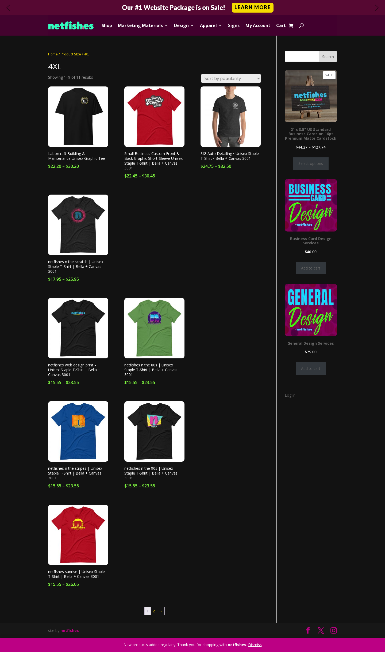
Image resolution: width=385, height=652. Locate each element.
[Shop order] (231, 78)
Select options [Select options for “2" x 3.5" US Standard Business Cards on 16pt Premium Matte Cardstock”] (310, 163)
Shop (107, 25)
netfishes (69, 630)
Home (53, 54)
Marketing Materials (140, 25)
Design (181, 25)
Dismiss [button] (255, 644)
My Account (257, 25)
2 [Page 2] (154, 610)
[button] (192, 7)
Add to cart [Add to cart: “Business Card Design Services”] (310, 268)
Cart (281, 25)
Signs (234, 25)
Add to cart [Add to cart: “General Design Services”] (310, 368)
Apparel (208, 25)
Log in (290, 395)
